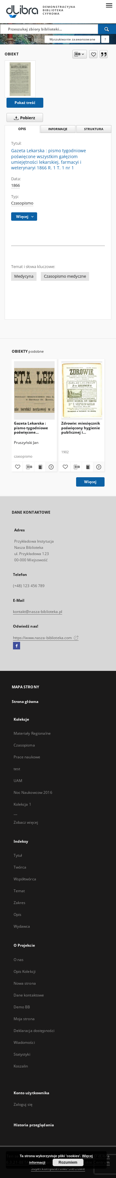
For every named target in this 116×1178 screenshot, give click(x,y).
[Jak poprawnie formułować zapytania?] (105, 39)
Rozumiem (67, 1162)
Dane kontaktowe (29, 995)
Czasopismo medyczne (65, 276)
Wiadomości (24, 1042)
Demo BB (22, 1007)
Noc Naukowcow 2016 (33, 792)
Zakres (20, 902)
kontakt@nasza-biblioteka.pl (37, 611)
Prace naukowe (27, 757)
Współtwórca (25, 879)
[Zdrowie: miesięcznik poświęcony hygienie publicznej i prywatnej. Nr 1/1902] (82, 390)
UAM (18, 780)
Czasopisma (24, 745)
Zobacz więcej (26, 822)
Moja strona (24, 1018)
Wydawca (22, 926)
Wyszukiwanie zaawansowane (72, 39)
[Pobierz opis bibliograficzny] (28, 467)
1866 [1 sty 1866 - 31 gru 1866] (15, 185)
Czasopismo (22, 203)
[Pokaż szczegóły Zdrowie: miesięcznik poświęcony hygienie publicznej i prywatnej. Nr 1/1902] (98, 467)
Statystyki (22, 1054)
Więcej (90, 481)
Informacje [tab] (57, 129)
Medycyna (23, 276)
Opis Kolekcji (25, 971)
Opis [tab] (22, 129)
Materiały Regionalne (32, 733)
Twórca (20, 867)
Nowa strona (25, 983)
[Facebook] (16, 646)
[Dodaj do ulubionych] (93, 54)
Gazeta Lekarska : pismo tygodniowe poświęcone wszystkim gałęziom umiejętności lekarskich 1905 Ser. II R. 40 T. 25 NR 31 (34, 428)
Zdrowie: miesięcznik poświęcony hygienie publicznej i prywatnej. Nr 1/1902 (80, 428)
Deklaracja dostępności (34, 1030)
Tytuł (18, 855)
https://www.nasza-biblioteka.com (46, 637)
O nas (19, 959)
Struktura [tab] (93, 129)
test (17, 768)
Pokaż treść (25, 102)
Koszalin (21, 1066)
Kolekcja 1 (22, 804)
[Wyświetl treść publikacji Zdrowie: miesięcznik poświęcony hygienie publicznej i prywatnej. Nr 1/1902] (87, 467)
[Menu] (108, 5)
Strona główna (25, 701)
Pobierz (23, 117)
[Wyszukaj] (107, 29)
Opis (17, 914)
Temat (19, 890)
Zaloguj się (23, 1104)
